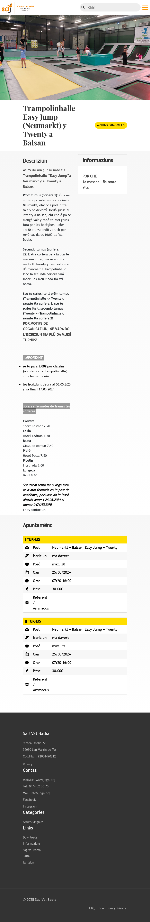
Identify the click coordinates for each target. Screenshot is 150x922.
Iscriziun (28, 862)
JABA (26, 856)
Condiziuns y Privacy (112, 908)
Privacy (27, 764)
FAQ (91, 908)
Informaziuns (31, 843)
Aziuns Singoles (111, 125)
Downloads (30, 837)
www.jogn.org (45, 780)
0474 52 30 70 (38, 786)
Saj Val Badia (32, 850)
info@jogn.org (40, 793)
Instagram (29, 806)
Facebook (29, 799)
